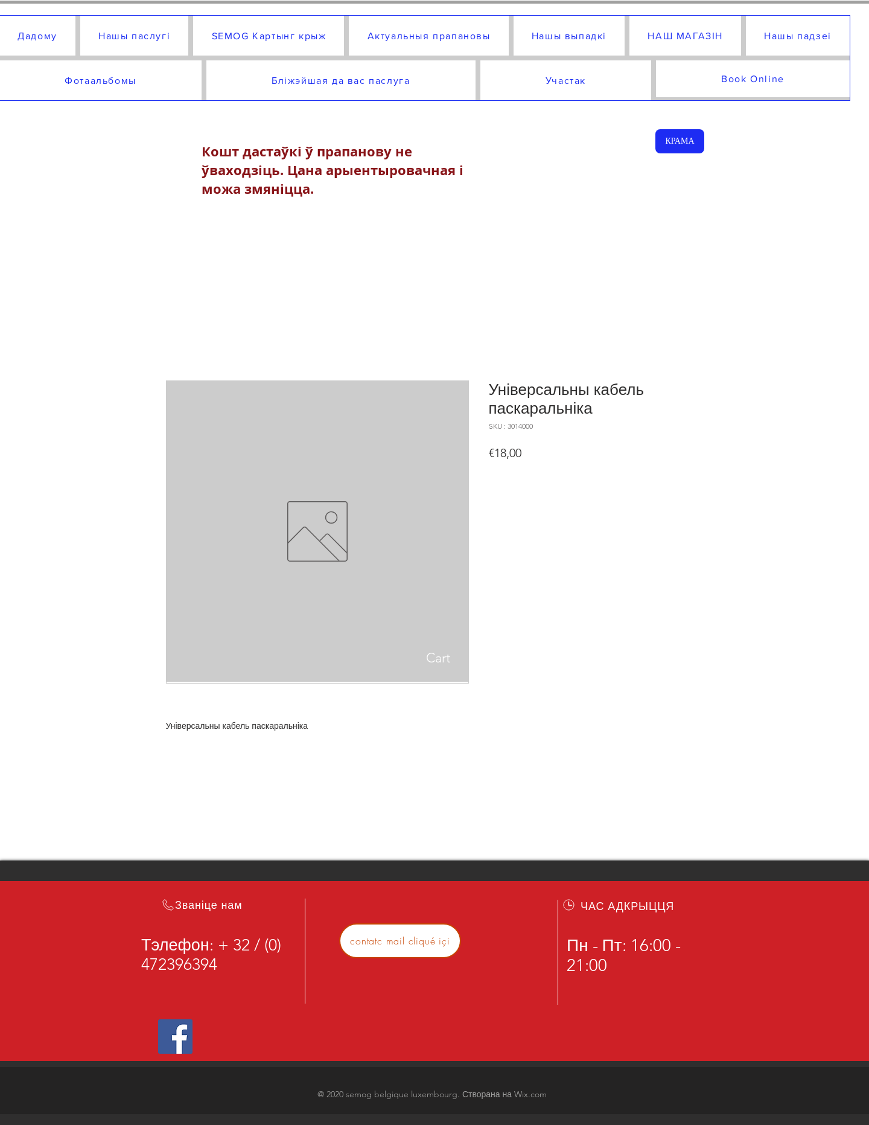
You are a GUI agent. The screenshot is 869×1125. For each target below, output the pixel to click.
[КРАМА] (679, 141)
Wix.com (530, 1094)
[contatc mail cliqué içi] (400, 940)
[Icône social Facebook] (175, 1036)
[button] (504, 657)
